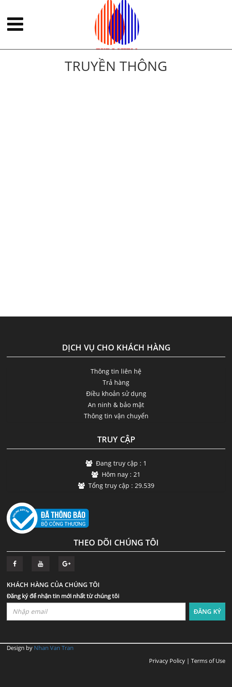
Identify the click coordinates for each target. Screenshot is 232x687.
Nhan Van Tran (54, 648)
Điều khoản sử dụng (116, 393)
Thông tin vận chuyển (116, 416)
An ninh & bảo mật (116, 404)
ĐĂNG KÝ (207, 611)
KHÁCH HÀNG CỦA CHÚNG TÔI (53, 584)
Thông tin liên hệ (116, 371)
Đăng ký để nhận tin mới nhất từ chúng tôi (63, 596)
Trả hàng (116, 382)
